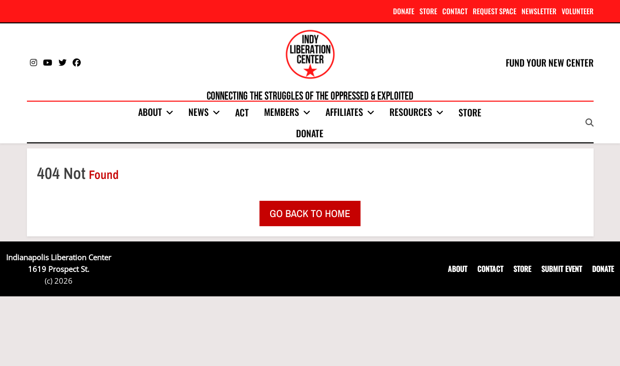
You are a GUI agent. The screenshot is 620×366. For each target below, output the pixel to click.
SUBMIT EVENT (561, 268)
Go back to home (310, 213)
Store (470, 112)
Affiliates (344, 111)
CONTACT (455, 11)
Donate (309, 133)
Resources (410, 111)
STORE (428, 11)
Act (242, 112)
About (150, 111)
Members (281, 111)
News (198, 111)
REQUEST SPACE (494, 11)
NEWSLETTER (539, 11)
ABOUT (457, 268)
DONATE (403, 11)
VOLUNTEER (578, 11)
